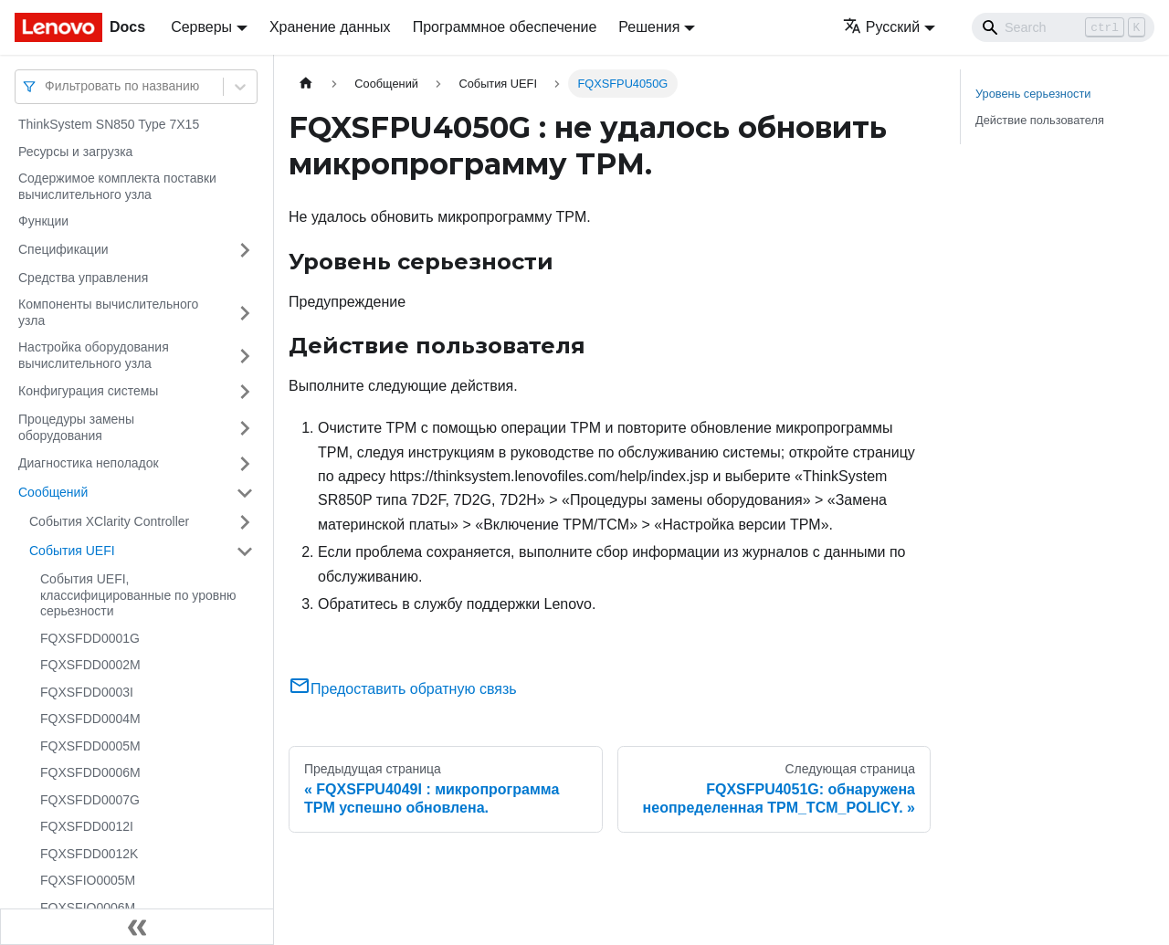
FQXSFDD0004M (90, 718)
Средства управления (83, 277)
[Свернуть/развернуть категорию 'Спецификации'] (245, 250)
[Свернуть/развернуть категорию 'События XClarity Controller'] (245, 522)
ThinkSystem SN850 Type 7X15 (108, 124)
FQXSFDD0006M (90, 772)
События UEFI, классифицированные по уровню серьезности (138, 595)
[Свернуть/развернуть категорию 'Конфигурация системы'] (245, 391)
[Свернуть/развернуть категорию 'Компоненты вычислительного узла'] (245, 312)
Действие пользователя (1039, 120)
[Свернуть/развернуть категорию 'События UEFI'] (245, 551)
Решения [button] (648, 27)
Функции (43, 221)
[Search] (1063, 27)
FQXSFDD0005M (90, 746)
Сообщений (53, 492)
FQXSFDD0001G (90, 638)
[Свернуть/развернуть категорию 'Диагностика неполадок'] (245, 463)
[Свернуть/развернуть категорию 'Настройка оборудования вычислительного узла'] (245, 355)
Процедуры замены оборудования (76, 427)
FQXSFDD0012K (89, 853)
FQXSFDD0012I (86, 826)
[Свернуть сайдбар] (137, 926)
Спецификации (63, 249)
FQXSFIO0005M (87, 880)
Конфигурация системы (88, 390)
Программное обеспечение (505, 27)
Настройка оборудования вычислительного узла (93, 355)
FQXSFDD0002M (90, 664)
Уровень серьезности (1032, 93)
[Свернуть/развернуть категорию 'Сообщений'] (245, 493)
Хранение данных (330, 27)
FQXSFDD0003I (86, 692)
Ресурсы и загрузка (75, 151)
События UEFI (72, 550)
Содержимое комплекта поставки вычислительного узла (117, 186)
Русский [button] (881, 27)
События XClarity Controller (109, 521)
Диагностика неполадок (88, 463)
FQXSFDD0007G (90, 800)
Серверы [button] (201, 27)
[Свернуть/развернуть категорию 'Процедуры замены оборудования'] (245, 427)
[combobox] (46, 86)
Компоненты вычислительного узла (108, 312)
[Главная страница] (306, 83)
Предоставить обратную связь (403, 689)
